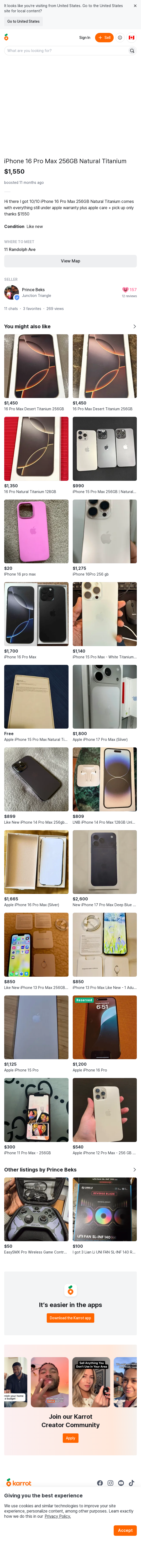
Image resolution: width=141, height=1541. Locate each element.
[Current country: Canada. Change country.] (131, 37)
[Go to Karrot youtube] (121, 1483)
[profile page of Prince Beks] (11, 292)
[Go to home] (6, 38)
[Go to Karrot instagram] (110, 1483)
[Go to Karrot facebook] (100, 1483)
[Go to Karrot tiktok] (131, 1483)
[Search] (132, 50)
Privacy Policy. (58, 1516)
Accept (125, 1530)
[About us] (120, 37)
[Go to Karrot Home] (18, 1483)
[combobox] (66, 50)
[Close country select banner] (135, 5)
